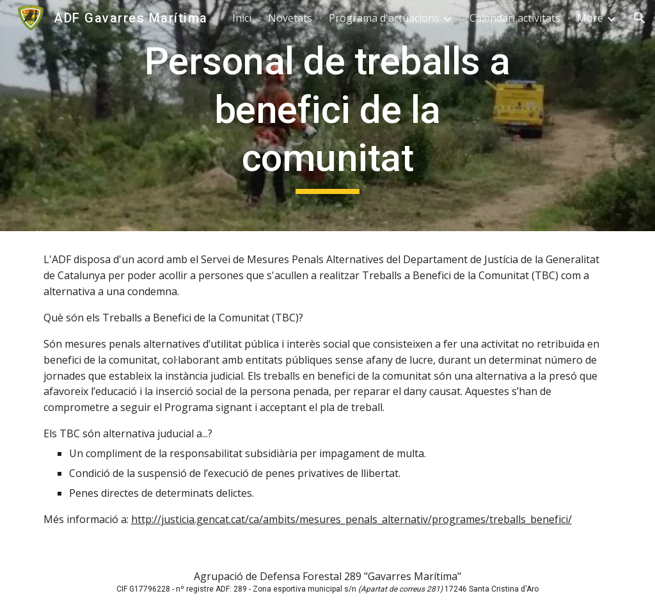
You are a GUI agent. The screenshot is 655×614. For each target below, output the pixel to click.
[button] (639, 18)
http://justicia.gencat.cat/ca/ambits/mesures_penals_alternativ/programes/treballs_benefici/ (351, 519)
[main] (327, 115)
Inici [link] (241, 18)
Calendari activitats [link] (515, 18)
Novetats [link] (290, 18)
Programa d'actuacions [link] (384, 18)
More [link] (590, 18)
